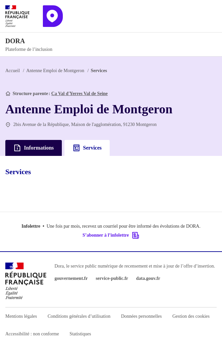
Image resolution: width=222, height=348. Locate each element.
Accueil (12, 70)
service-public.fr (112, 278)
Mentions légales (21, 316)
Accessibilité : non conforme (32, 333)
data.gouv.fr (148, 278)
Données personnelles (141, 316)
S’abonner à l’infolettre (110, 235)
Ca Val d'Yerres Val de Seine (79, 93)
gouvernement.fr (71, 278)
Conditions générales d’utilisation (79, 316)
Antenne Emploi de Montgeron (55, 70)
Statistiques (80, 333)
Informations (33, 148)
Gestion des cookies (191, 316)
